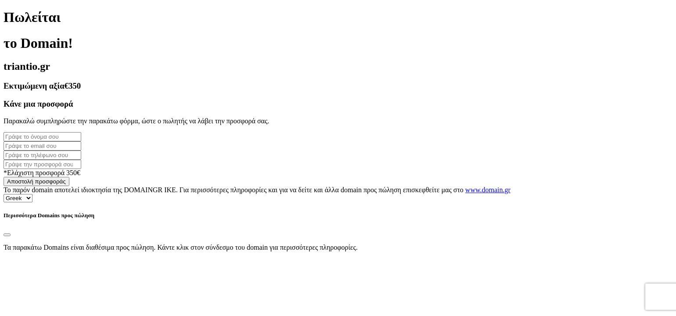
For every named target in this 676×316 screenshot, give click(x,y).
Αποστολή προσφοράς (36, 181)
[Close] (7, 234)
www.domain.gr (488, 190)
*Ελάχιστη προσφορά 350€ (42, 172)
